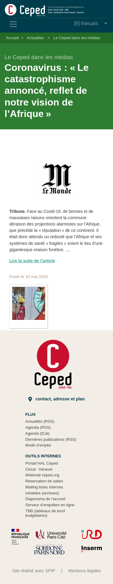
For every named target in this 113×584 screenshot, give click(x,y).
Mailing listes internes (44, 487)
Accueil (12, 38)
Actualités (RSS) (39, 421)
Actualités (35, 38)
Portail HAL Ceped (41, 463)
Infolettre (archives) (42, 493)
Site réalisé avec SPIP (33, 570)
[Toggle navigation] (13, 24)
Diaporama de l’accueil (45, 499)
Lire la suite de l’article (32, 260)
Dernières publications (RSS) (50, 439)
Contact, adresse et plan (56, 399)
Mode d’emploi (38, 445)
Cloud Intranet (38, 469)
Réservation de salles (44, 481)
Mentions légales (84, 570)
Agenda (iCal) (37, 433)
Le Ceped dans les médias (76, 38)
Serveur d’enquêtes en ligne (49, 505)
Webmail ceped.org (42, 475)
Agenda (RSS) (38, 427)
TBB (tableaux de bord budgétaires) (45, 513)
